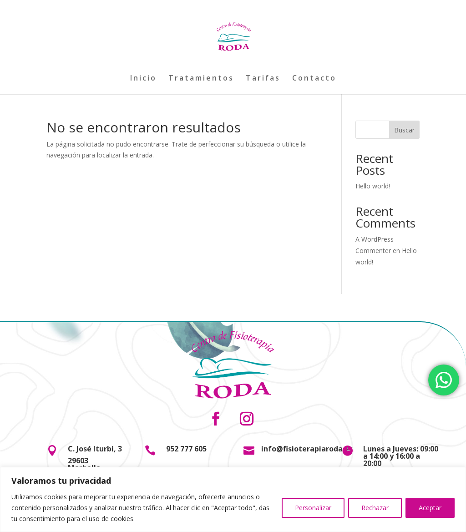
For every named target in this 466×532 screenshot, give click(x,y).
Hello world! (372, 186)
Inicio (143, 79)
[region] (233, 499)
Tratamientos (201, 79)
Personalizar (313, 507)
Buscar (404, 130)
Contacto (314, 79)
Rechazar (375, 507)
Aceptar (430, 507)
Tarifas (263, 79)
